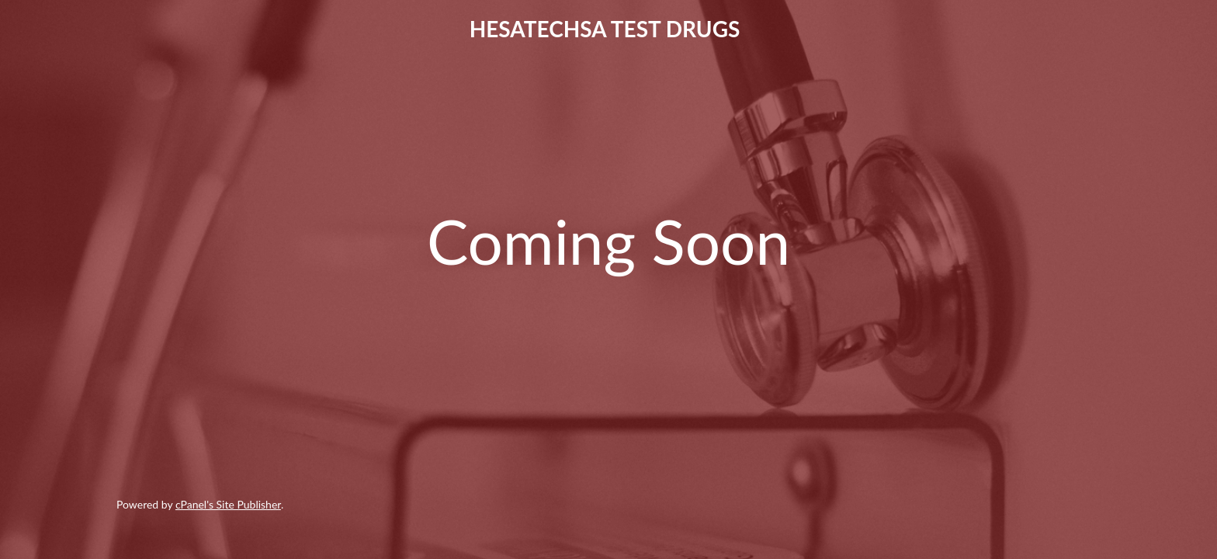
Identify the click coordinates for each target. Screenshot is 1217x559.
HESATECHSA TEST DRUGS (605, 29)
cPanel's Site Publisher (228, 504)
